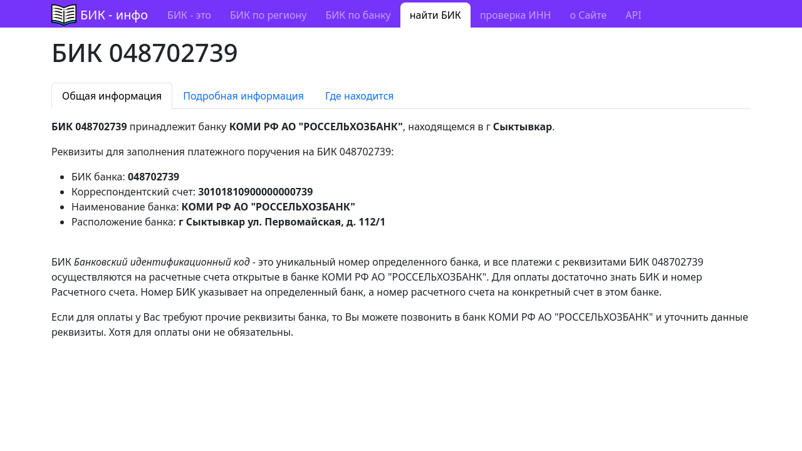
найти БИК (435, 15)
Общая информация (112, 96)
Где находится (359, 96)
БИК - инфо (114, 14)
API (633, 15)
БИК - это (189, 15)
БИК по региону (268, 15)
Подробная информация (243, 96)
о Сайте (588, 15)
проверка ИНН (515, 15)
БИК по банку (357, 15)
